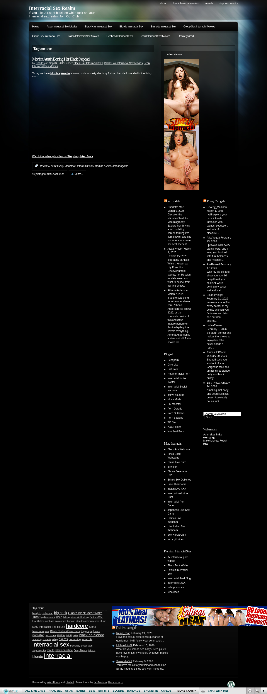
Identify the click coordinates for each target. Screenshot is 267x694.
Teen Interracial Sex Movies (155, 36)
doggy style (86, 631)
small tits (87, 639)
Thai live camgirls (126, 628)
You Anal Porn (176, 431)
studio (103, 621)
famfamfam (100, 682)
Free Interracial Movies (185, 3)
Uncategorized (186, 36)
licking (66, 617)
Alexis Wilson (175, 248)
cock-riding (60, 621)
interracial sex (85, 166)
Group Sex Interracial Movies (199, 26)
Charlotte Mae (176, 207)
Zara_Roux (213, 382)
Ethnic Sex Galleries (179, 479)
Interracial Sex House (52, 626)
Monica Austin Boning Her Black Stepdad (60, 59)
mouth (50, 650)
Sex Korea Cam (177, 534)
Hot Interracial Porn (179, 373)
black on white (64, 650)
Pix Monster (174, 404)
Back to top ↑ (115, 682)
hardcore (70, 166)
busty (35, 627)
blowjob (71, 621)
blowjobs (36, 613)
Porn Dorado (175, 408)
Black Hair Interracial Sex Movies (123, 63)
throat (84, 645)
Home (35, 26)
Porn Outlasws (176, 413)
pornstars (50, 635)
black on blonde (91, 635)
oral (47, 631)
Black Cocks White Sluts (65, 631)
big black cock (48, 617)
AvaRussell (213, 264)
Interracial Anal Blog (179, 578)
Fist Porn (173, 369)
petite (75, 635)
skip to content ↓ (228, 3)
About (163, 3)
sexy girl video (176, 539)
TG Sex (172, 422)
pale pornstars (176, 587)
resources (173, 592)
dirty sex (172, 466)
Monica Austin (103, 166)
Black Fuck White (178, 565)
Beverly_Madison (217, 207)
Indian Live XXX (177, 488)
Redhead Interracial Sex (119, 36)
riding (55, 639)
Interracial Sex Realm (52, 8)
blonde (37, 656)
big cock (60, 613)
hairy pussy (57, 166)
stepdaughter (120, 166)
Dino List (173, 364)
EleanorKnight (215, 294)
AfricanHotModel (216, 352)
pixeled (70, 682)
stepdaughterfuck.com (45, 174)
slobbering (47, 613)
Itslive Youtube (176, 394)
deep (59, 617)
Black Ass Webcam (179, 449)
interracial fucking (80, 617)
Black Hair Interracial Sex (98, 26)
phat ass (49, 621)
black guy (75, 645)
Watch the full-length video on (62, 156)
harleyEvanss (215, 325)
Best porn (173, 360)
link (263, 626)
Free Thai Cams (177, 484)
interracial (58, 655)
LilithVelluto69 (124, 645)
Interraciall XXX (177, 582)
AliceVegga (213, 237)
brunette (47, 639)
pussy (61, 635)
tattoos (91, 650)
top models (174, 201)
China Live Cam (177, 462)
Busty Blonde (80, 650)
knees (97, 631)
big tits (63, 639)
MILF (68, 635)
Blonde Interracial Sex (131, 26)
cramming (75, 639)
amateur (44, 166)
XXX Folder (174, 426)
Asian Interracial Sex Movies (62, 26)
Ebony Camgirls (216, 201)
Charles (40, 63)
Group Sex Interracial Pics (46, 36)
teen (61, 174)
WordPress (53, 682)
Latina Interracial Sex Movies (83, 36)
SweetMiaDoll (124, 661)
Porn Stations (175, 417)
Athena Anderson (178, 290)
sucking (37, 639)
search (209, 3)
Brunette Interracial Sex (163, 26)
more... (79, 174)
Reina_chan (123, 633)
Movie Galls (174, 399)
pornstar (38, 635)
